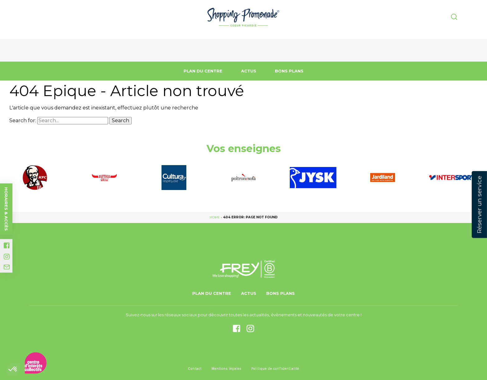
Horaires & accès (6, 209)
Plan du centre (203, 70)
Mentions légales (226, 368)
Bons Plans (289, 70)
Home (215, 217)
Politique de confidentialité (275, 368)
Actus (248, 70)
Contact (195, 368)
